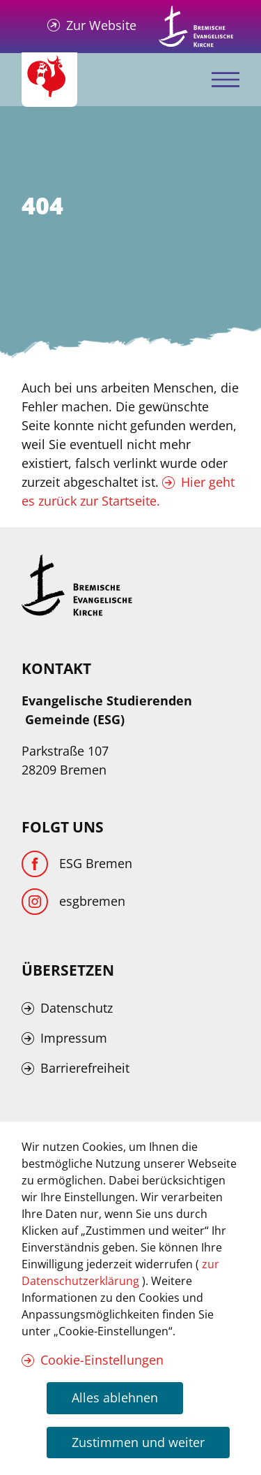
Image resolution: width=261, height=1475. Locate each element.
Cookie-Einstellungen (102, 1359)
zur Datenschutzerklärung (120, 1272)
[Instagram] (73, 901)
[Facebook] (77, 864)
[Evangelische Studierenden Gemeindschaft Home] (49, 79)
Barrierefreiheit (84, 1067)
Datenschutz (76, 1007)
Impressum (73, 1037)
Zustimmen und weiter (138, 1442)
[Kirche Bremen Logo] (77, 585)
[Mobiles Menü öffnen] (225, 80)
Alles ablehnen (115, 1397)
